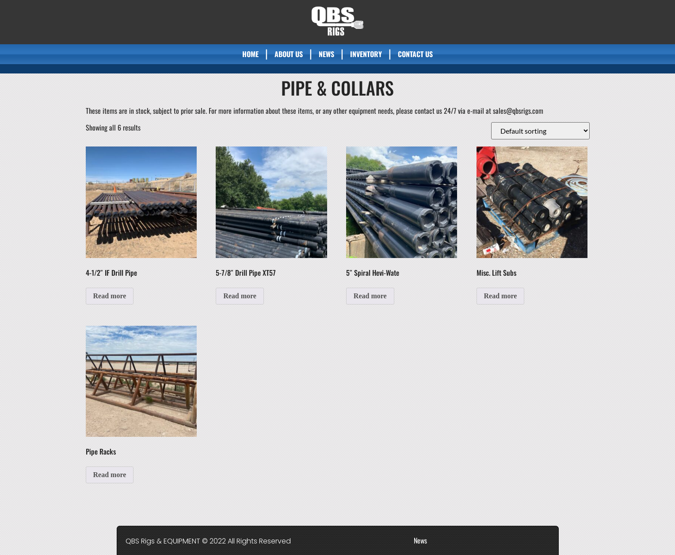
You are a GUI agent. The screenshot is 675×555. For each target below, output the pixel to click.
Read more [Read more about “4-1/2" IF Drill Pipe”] (109, 296)
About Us (289, 54)
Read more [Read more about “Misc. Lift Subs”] (500, 296)
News (326, 54)
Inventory (366, 54)
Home (250, 54)
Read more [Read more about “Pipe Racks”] (109, 474)
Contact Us (415, 54)
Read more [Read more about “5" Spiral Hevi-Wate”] (370, 296)
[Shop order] (540, 130)
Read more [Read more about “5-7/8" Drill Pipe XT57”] (239, 296)
